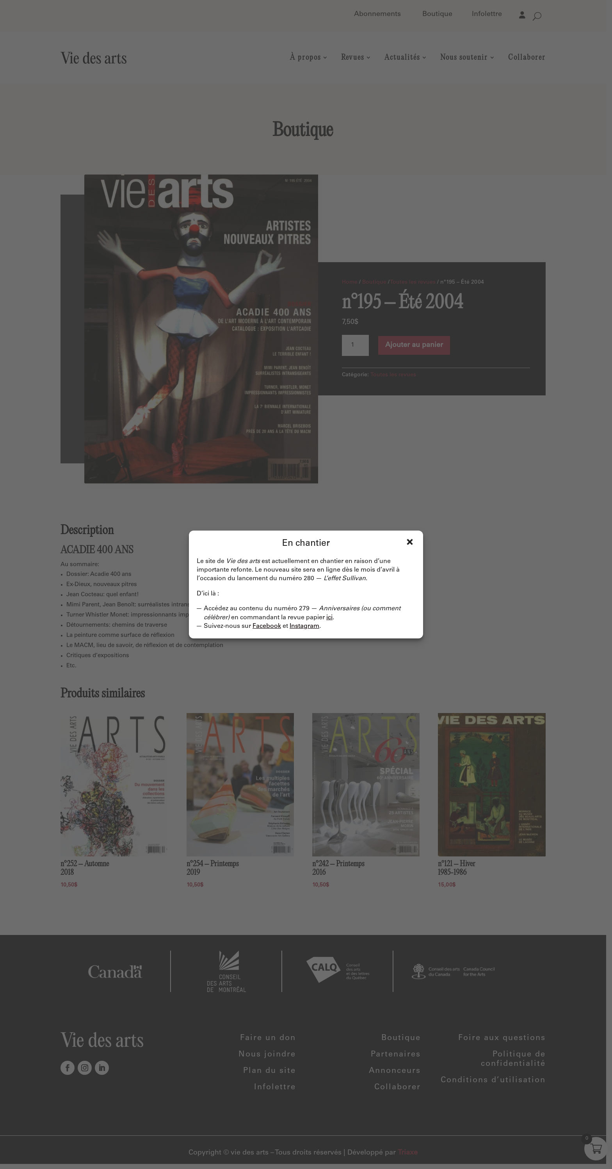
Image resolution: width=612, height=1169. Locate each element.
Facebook (267, 626)
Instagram (304, 626)
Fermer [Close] (409, 541)
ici (329, 618)
